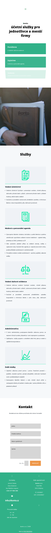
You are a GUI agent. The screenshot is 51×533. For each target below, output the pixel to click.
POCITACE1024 (28, 531)
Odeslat (35, 463)
